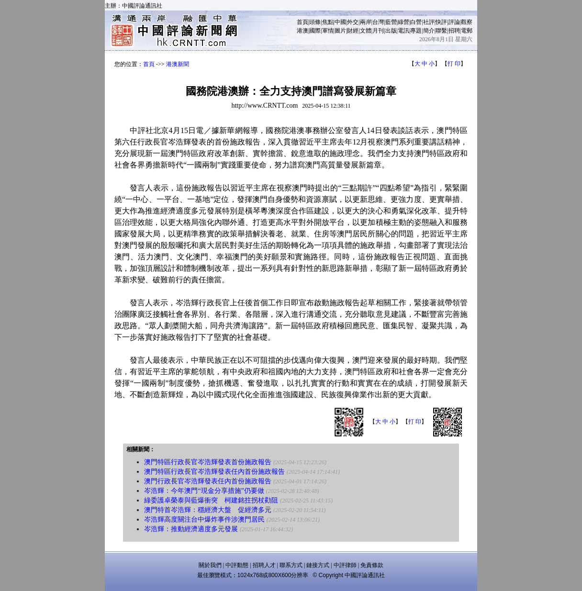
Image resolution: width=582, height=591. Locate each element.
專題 (416, 30)
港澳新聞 (177, 64)
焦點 (328, 22)
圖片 (340, 30)
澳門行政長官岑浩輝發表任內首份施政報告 (207, 481)
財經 (352, 30)
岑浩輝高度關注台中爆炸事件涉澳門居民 (204, 519)
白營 (416, 22)
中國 (340, 22)
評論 (454, 22)
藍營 (391, 22)
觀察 (466, 22)
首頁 (302, 22)
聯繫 (441, 30)
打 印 (454, 63)
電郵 (466, 30)
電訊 (403, 30)
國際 (315, 30)
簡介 (429, 30)
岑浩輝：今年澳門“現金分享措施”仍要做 (204, 490)
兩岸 (365, 22)
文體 (365, 30)
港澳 (302, 30)
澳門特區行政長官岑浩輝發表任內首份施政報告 (214, 471)
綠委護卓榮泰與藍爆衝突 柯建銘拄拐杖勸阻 (211, 500)
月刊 (378, 30)
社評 (429, 22)
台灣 (378, 22)
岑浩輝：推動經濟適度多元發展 (191, 529)
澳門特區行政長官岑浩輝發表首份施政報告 (207, 462)
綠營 (403, 22)
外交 (352, 22)
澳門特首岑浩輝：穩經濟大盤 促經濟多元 (207, 509)
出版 (391, 30)
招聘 (454, 30)
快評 (441, 22)
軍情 (328, 30)
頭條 (315, 22)
